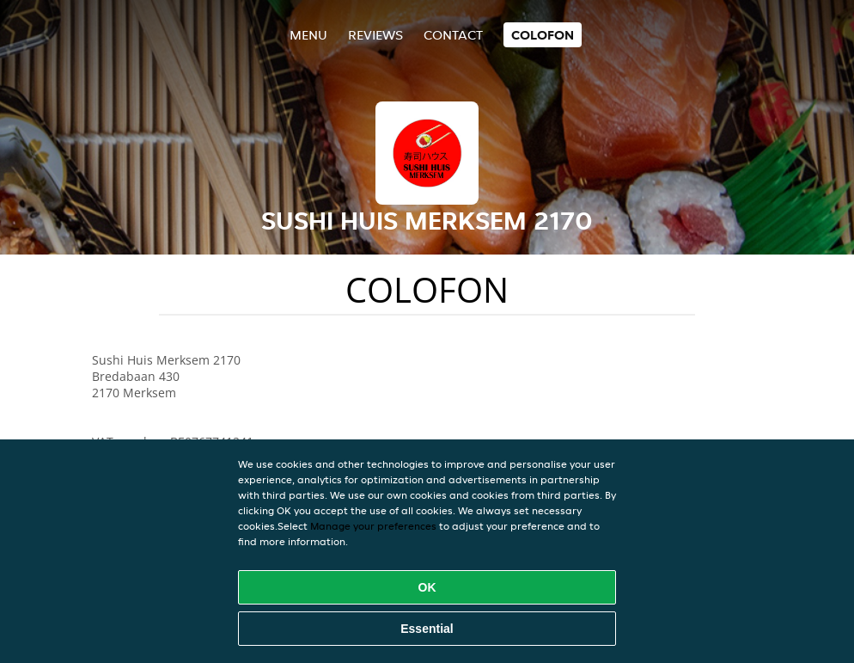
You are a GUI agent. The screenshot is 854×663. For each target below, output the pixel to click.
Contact (453, 35)
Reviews (375, 35)
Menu (308, 35)
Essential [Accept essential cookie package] (426, 628)
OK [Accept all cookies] (427, 587)
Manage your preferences (373, 525)
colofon (542, 35)
